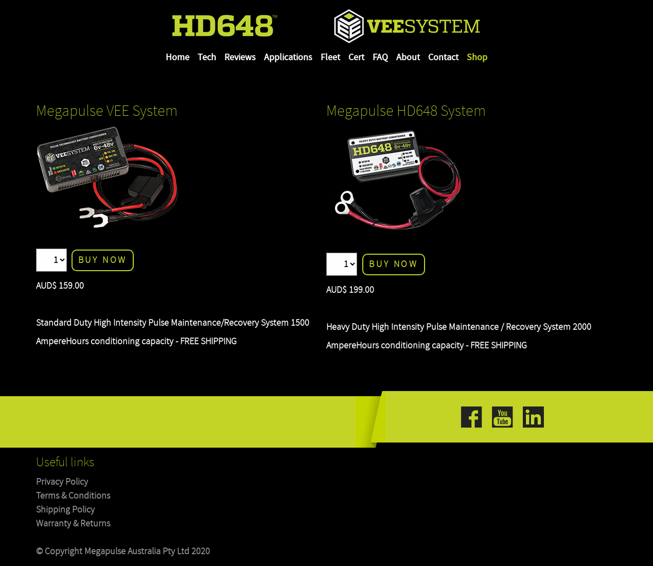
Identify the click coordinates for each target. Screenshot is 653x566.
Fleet (330, 57)
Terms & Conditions (73, 496)
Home (177, 57)
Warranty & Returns (73, 523)
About (408, 57)
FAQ (380, 57)
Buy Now (102, 260)
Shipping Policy (65, 510)
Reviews (240, 57)
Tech (207, 57)
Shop (477, 57)
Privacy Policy (62, 482)
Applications (288, 57)
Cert (356, 57)
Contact (443, 57)
